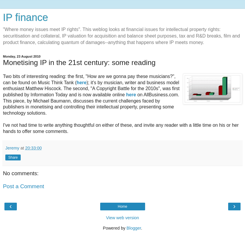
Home (122, 206)
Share (13, 157)
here (81, 82)
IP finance (25, 17)
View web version (122, 217)
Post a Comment (23, 186)
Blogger (133, 228)
